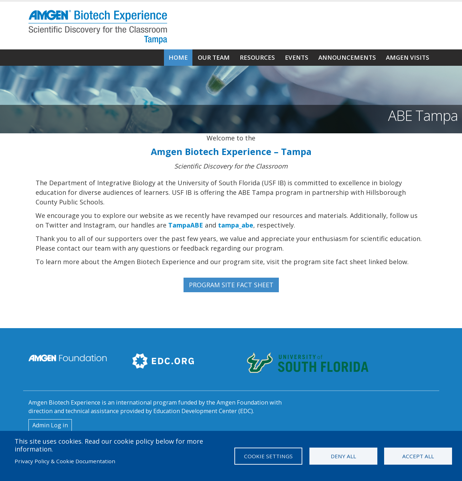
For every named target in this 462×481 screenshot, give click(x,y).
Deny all (343, 456)
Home (178, 57)
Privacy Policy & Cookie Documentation (65, 461)
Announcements (347, 57)
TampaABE (185, 225)
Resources (257, 57)
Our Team (214, 57)
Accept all (418, 456)
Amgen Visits (407, 57)
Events (296, 57)
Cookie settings (268, 456)
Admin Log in (50, 425)
